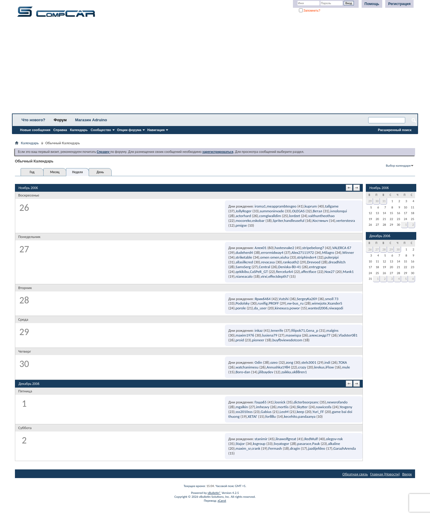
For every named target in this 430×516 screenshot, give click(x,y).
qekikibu (242, 271)
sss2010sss (244, 411)
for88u (270, 416)
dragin (295, 448)
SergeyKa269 (307, 299)
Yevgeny (346, 407)
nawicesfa (323, 407)
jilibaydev (265, 372)
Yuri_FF (318, 411)
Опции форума (129, 130)
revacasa (268, 262)
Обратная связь (355, 474)
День (100, 172)
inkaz (259, 330)
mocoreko (243, 220)
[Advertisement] (186, 67)
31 (384, 201)
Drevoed (313, 262)
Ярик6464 (263, 299)
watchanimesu (247, 367)
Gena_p (312, 330)
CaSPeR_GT (259, 271)
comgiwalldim (270, 216)
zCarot (222, 501)
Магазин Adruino (91, 120)
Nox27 (330, 271)
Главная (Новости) (385, 474)
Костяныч (320, 220)
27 (377, 249)
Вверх (407, 474)
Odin (258, 362)
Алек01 (261, 247)
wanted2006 (318, 308)
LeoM (284, 411)
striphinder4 (307, 257)
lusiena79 (269, 335)
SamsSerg (243, 267)
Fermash (275, 448)
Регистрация (399, 4)
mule (346, 367)
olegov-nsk (334, 439)
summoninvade (272, 211)
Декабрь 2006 (379, 236)
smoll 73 (331, 299)
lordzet (294, 216)
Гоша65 (261, 402)
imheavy (262, 407)
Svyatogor (281, 443)
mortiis (282, 407)
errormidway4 (272, 252)
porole (241, 308)
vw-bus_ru (295, 303)
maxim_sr (243, 448)
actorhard (243, 216)
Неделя (77, 172)
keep (300, 411)
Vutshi (283, 299)
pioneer (258, 340)
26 (369, 249)
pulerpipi (332, 257)
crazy (302, 367)
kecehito (290, 416)
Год (32, 172)
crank (256, 448)
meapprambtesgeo (282, 206)
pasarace (304, 443)
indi (327, 362)
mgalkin (242, 407)
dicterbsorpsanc (306, 402)
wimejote (319, 303)
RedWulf (311, 439)
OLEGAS (298, 211)
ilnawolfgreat (286, 439)
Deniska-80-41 (289, 267)
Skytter (302, 407)
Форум (60, 120)
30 (377, 201)
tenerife (277, 330)
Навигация (156, 130)
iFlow (329, 367)
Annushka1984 (278, 367)
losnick (280, 402)
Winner (348, 252)
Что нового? (33, 120)
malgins (332, 330)
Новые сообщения (35, 130)
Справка (60, 130)
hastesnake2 (284, 247)
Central (264, 267)
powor (295, 308)
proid (240, 340)
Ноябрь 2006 (379, 188)
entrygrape (317, 267)
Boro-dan (243, 372)
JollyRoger (244, 211)
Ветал (317, 211)
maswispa (293, 335)
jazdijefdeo (316, 448)
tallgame (331, 206)
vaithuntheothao (321, 216)
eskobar (258, 220)
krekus (319, 367)
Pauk (316, 443)
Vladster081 (348, 335)
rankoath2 (291, 262)
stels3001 (308, 362)
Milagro (328, 252)
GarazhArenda (344, 448)
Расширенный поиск (394, 130)
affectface (308, 271)
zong (289, 362)
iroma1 (260, 206)
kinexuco (281, 308)
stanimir (261, 439)
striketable (244, 257)
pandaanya (307, 416)
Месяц (54, 172)
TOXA (342, 362)
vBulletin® (214, 493)
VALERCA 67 (341, 247)
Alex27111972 (302, 252)
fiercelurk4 (284, 271)
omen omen (270, 257)
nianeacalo (244, 276)
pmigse (241, 225)
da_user (260, 308)
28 (384, 249)
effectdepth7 (278, 276)
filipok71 (298, 330)
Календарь (78, 130)
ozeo (274, 362)
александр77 (319, 335)
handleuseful (294, 220)
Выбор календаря (398, 166)
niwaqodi (335, 308)
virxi (264, 276)
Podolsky (243, 303)
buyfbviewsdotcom (287, 340)
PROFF (274, 303)
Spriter (278, 220)
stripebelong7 (313, 247)
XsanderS (335, 303)
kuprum (311, 206)
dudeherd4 (244, 252)
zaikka (286, 372)
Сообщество (101, 130)
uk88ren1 (299, 372)
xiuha (284, 257)
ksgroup (259, 443)
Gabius (266, 411)
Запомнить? (309, 10)
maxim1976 (245, 335)
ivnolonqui (338, 211)
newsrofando (337, 402)
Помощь (372, 4)
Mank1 (348, 271)
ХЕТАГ (252, 416)
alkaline (334, 443)
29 (369, 201)
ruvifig (263, 303)
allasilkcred (244, 262)
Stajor (240, 443)
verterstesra (345, 220)
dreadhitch (336, 262)
